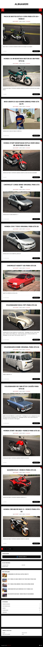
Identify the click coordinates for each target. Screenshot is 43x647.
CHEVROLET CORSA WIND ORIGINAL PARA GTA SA (21, 186)
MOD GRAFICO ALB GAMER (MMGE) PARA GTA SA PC (21, 102)
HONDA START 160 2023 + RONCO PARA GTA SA (21, 431)
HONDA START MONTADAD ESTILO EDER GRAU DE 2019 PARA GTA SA (21, 144)
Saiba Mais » (36, 51)
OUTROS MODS (22, 610)
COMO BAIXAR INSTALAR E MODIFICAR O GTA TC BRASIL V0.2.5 (20, 589)
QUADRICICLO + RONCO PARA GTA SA (21, 470)
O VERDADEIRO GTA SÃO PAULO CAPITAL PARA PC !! (18, 574)
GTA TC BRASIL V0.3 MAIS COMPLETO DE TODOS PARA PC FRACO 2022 (22, 579)
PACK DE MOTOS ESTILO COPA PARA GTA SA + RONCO (21, 17)
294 (10, 548)
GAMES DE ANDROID (22, 604)
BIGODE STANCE (5, 566)
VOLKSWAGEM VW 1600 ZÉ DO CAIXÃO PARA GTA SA (21, 387)
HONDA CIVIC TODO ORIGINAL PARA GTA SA (21, 226)
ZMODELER (22, 612)
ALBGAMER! (9, 645)
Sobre (23, 634)
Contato (3, 632)
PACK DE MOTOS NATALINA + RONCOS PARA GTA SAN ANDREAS (21, 593)
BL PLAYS (23, 565)
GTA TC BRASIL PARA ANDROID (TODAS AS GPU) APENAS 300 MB (21, 584)
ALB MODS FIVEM (5, 565)
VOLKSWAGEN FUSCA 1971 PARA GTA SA (21, 305)
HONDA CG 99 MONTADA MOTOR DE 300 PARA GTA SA (21, 59)
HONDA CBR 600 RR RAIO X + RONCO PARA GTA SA (21, 510)
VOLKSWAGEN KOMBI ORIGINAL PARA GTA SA (21, 347)
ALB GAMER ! (16, 21)
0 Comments (28, 21)
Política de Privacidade (6, 634)
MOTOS (22, 608)
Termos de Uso (24, 632)
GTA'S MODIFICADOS (22, 606)
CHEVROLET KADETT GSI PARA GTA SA (21, 265)
